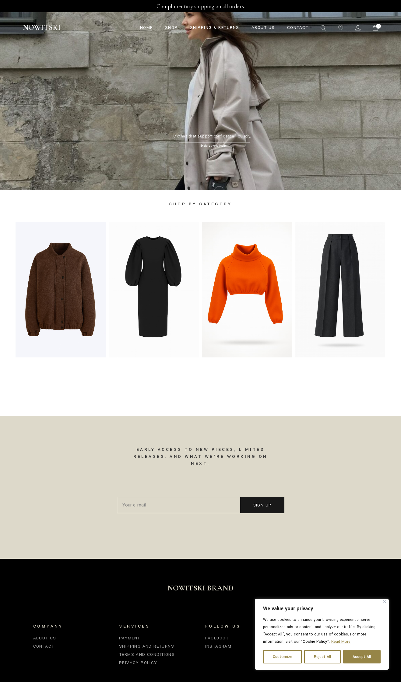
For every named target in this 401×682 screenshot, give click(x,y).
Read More (340, 641)
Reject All (322, 656)
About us (44, 638)
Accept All (362, 656)
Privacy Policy (138, 663)
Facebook (217, 638)
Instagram (218, 646)
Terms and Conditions (147, 654)
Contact (44, 646)
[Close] (384, 601)
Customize (282, 656)
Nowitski (42, 27)
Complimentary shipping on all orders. (201, 6)
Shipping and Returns (146, 646)
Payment (129, 638)
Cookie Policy (315, 641)
